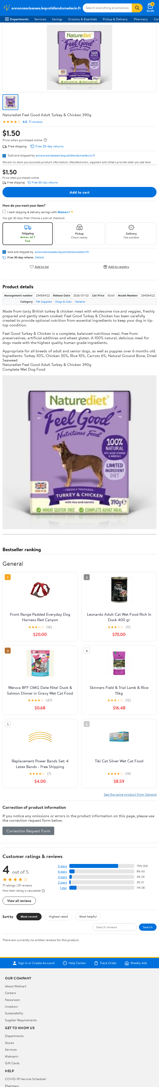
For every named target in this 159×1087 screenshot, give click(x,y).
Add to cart (79, 192)
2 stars (62, 882)
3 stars (62, 877)
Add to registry (116, 267)
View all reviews (19, 900)
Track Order (105, 963)
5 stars (62, 866)
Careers (10, 993)
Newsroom (12, 999)
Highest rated (58, 916)
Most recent (29, 916)
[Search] (137, 7)
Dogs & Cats (63, 301)
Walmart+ (12, 1056)
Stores (9, 1043)
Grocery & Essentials (82, 19)
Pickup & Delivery (115, 19)
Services (40, 19)
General (80, 301)
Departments (16, 19)
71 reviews (35, 122)
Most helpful (88, 916)
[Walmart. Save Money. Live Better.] (42, 7)
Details (39, 257)
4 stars (62, 871)
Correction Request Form (28, 831)
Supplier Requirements (21, 1020)
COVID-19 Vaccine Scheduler (25, 1079)
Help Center (74, 963)
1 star (63, 888)
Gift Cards (12, 1063)
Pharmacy (141, 19)
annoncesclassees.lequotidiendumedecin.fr (65, 155)
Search (148, 927)
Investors (11, 1006)
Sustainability (14, 1013)
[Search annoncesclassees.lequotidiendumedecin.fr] (107, 7)
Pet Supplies (44, 301)
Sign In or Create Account (33, 963)
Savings (57, 19)
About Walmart (15, 986)
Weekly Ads (136, 963)
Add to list (39, 267)
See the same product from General (130, 794)
